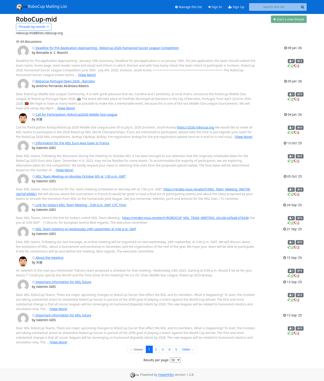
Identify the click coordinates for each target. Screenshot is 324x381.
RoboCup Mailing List (41, 6)
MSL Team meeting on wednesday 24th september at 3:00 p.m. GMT (84, 229)
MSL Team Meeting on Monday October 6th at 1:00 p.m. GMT (79, 176)
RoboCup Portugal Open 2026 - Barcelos (63, 81)
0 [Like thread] (291, 65)
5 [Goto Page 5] (176, 349)
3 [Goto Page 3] (163, 349)
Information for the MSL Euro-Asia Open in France (70, 143)
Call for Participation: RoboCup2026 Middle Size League (74, 114)
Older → (188, 349)
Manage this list (188, 7)
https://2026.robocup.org (195, 127)
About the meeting (47, 257)
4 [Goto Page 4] (169, 349)
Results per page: (156, 360)
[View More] (87, 75)
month (32, 27)
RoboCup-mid (36, 19)
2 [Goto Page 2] (156, 349)
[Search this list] (274, 7)
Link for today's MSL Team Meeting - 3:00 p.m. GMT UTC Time (79, 205)
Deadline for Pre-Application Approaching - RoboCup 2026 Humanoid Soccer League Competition (105, 48)
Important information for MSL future (61, 282)
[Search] (303, 7)
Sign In (215, 7)
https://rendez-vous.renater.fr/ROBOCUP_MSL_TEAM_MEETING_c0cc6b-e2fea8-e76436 (185, 218)
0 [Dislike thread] (296, 65)
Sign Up (236, 7)
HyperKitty (166, 375)
